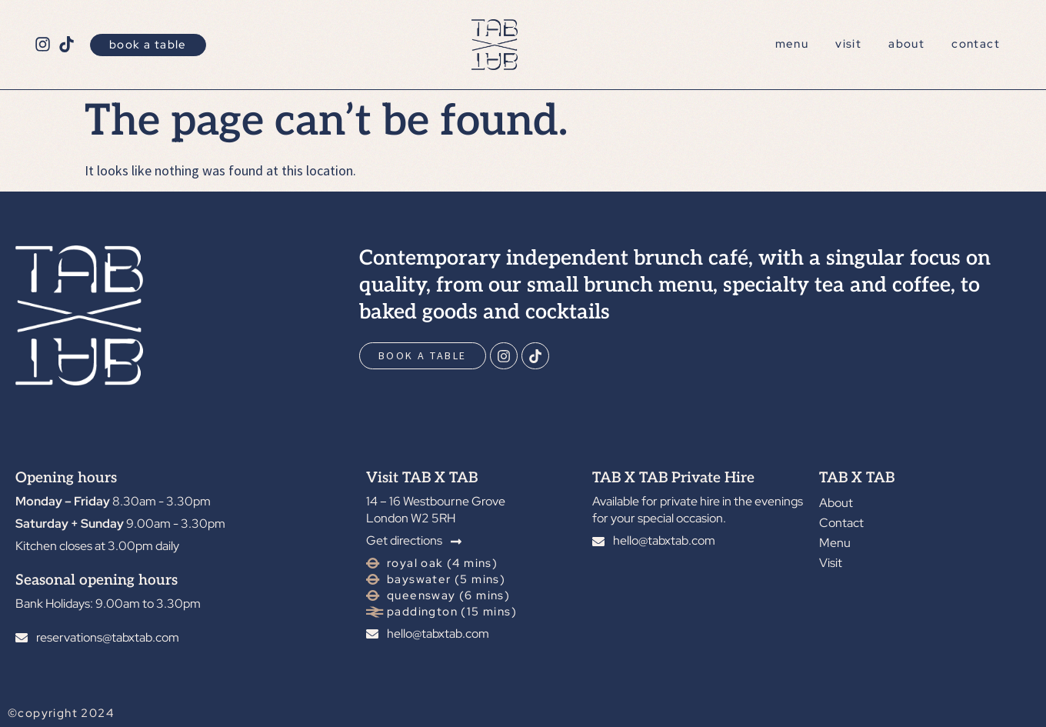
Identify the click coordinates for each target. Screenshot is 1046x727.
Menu (792, 44)
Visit (848, 44)
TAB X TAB (856, 478)
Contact (975, 44)
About (906, 44)
